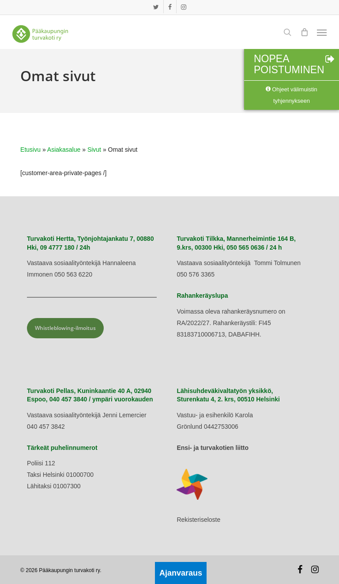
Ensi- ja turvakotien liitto (213, 447)
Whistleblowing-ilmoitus (65, 328)
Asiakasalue (64, 149)
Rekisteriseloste (198, 519)
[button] (322, 32)
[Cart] (304, 32)
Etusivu (30, 149)
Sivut (94, 149)
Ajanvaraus (180, 573)
